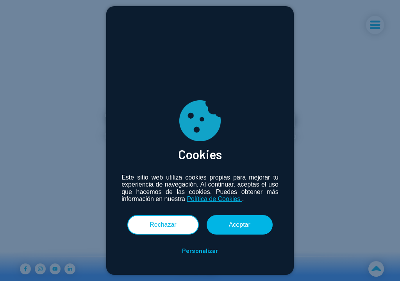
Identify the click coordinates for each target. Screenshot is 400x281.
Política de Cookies (214, 199)
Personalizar (200, 250)
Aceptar (239, 224)
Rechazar (163, 224)
